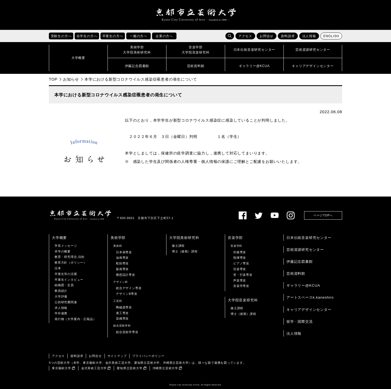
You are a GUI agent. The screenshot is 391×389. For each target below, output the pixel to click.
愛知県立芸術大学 (129, 368)
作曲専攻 (239, 252)
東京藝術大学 (61, 368)
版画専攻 (122, 269)
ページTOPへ (323, 215)
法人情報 (309, 36)
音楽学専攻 (241, 285)
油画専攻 (122, 257)
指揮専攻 (239, 257)
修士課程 (178, 245)
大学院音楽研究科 (243, 300)
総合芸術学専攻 (127, 332)
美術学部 (118, 238)
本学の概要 (63, 251)
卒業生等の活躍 (66, 274)
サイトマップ (117, 356)
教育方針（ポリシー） (71, 262)
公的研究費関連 (66, 302)
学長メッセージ (66, 245)
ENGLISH (331, 36)
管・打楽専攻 (243, 274)
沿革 (58, 268)
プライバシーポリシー (148, 356)
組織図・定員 (64, 285)
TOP (53, 79)
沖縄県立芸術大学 (165, 368)
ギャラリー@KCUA (303, 285)
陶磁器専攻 (124, 307)
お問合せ (266, 36)
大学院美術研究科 (184, 238)
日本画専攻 (124, 252)
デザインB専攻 (126, 293)
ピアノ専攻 (241, 263)
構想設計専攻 (125, 274)
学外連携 (61, 313)
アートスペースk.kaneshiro (310, 297)
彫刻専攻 (122, 263)
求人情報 (61, 307)
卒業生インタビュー (69, 279)
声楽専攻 (239, 280)
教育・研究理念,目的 (69, 256)
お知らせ (71, 79)
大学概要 (59, 238)
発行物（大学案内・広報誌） (75, 319)
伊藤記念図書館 (299, 262)
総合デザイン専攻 (128, 288)
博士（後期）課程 (184, 251)
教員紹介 (61, 290)
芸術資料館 (295, 273)
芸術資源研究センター (305, 250)
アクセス (245, 36)
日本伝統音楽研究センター (309, 238)
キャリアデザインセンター (309, 310)
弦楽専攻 (239, 269)
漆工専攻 (122, 313)
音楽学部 (235, 238)
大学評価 (61, 296)
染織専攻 (122, 318)
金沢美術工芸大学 (94, 368)
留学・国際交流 (299, 322)
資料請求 (288, 36)
